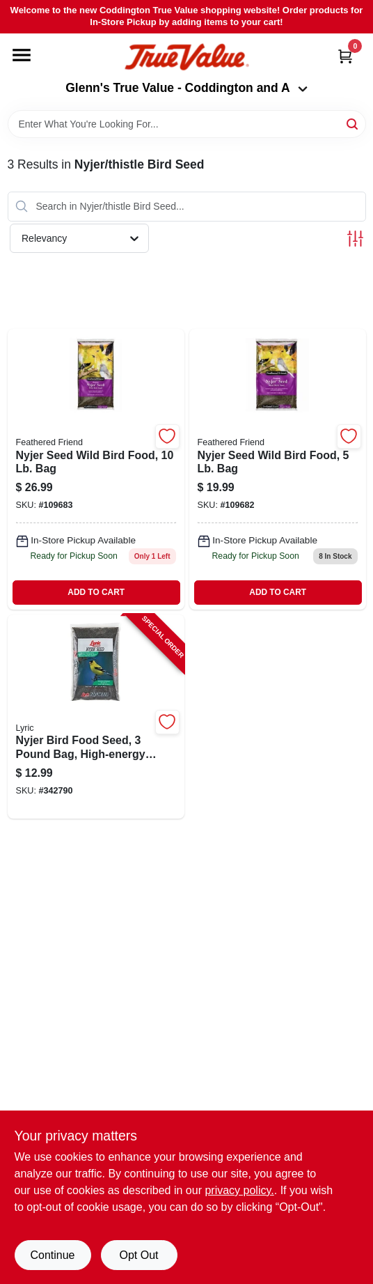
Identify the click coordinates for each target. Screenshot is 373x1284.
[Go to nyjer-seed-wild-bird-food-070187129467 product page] (96, 469)
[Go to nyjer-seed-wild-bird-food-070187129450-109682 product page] (277, 469)
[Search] (353, 122)
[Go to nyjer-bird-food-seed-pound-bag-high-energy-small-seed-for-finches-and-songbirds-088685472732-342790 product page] (96, 716)
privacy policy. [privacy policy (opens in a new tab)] (239, 1190)
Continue (52, 1255)
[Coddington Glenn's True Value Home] (186, 57)
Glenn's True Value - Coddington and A (186, 88)
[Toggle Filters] (355, 239)
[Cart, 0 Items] (345, 56)
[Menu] (22, 55)
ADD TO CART (96, 592)
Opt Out (138, 1255)
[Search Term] (187, 124)
